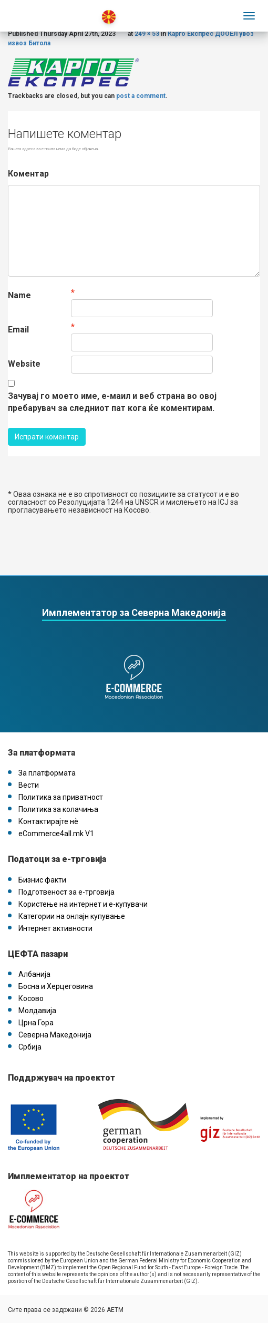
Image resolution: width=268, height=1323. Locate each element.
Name (19, 295)
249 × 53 (147, 33)
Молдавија (37, 1010)
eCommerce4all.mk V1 (56, 833)
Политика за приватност (60, 797)
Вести (28, 785)
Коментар (28, 174)
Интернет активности (55, 928)
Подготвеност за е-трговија (66, 892)
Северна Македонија (54, 1035)
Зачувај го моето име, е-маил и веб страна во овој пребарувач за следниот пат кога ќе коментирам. (112, 402)
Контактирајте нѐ (48, 821)
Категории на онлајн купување (71, 916)
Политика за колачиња (58, 809)
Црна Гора (36, 1022)
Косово (31, 998)
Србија (30, 1047)
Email (18, 330)
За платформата (47, 773)
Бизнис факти (42, 880)
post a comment (141, 96)
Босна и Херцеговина (55, 986)
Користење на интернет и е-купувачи (83, 904)
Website (24, 364)
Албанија (34, 974)
